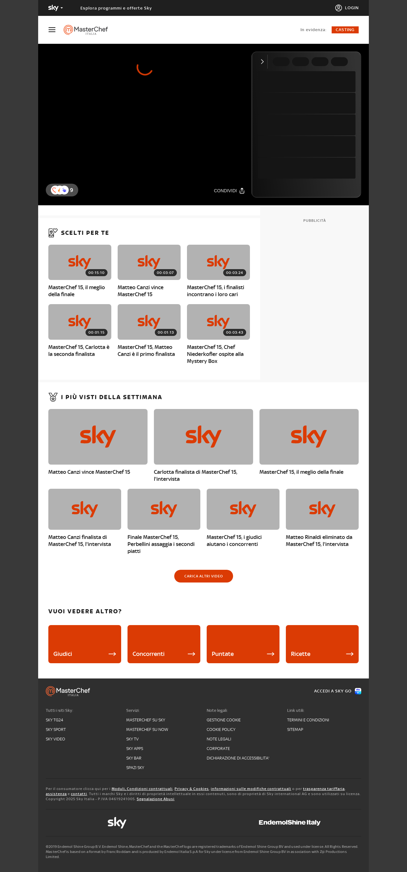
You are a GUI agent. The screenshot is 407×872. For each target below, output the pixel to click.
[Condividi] (229, 190)
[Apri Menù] (56, 30)
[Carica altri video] (203, 576)
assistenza (56, 794)
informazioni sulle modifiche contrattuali (251, 789)
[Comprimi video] (264, 62)
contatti (79, 794)
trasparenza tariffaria (324, 789)
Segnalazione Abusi (156, 799)
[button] (64, 190)
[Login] (347, 8)
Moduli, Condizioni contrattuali (142, 789)
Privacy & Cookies (192, 789)
